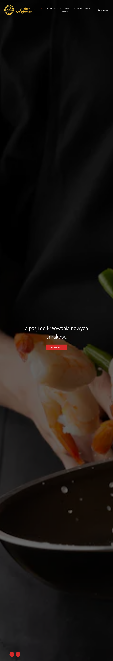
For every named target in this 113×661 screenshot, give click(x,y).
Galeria (88, 8)
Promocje (67, 8)
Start (42, 8)
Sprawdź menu (103, 10)
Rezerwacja (78, 8)
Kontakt (65, 12)
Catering (57, 8)
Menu (49, 8)
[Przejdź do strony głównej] (18, 10)
